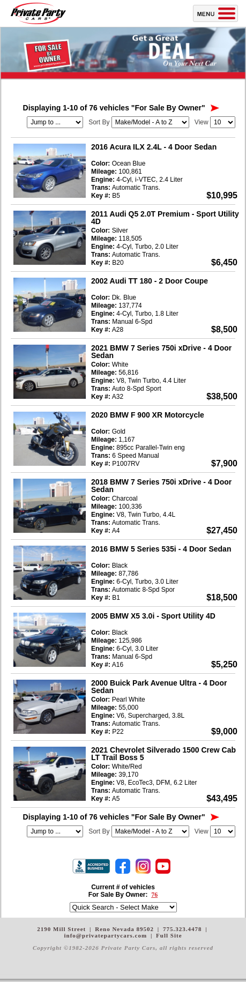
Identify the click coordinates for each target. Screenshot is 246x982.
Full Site (169, 935)
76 (154, 894)
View (201, 122)
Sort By (98, 122)
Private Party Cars (38, 13)
